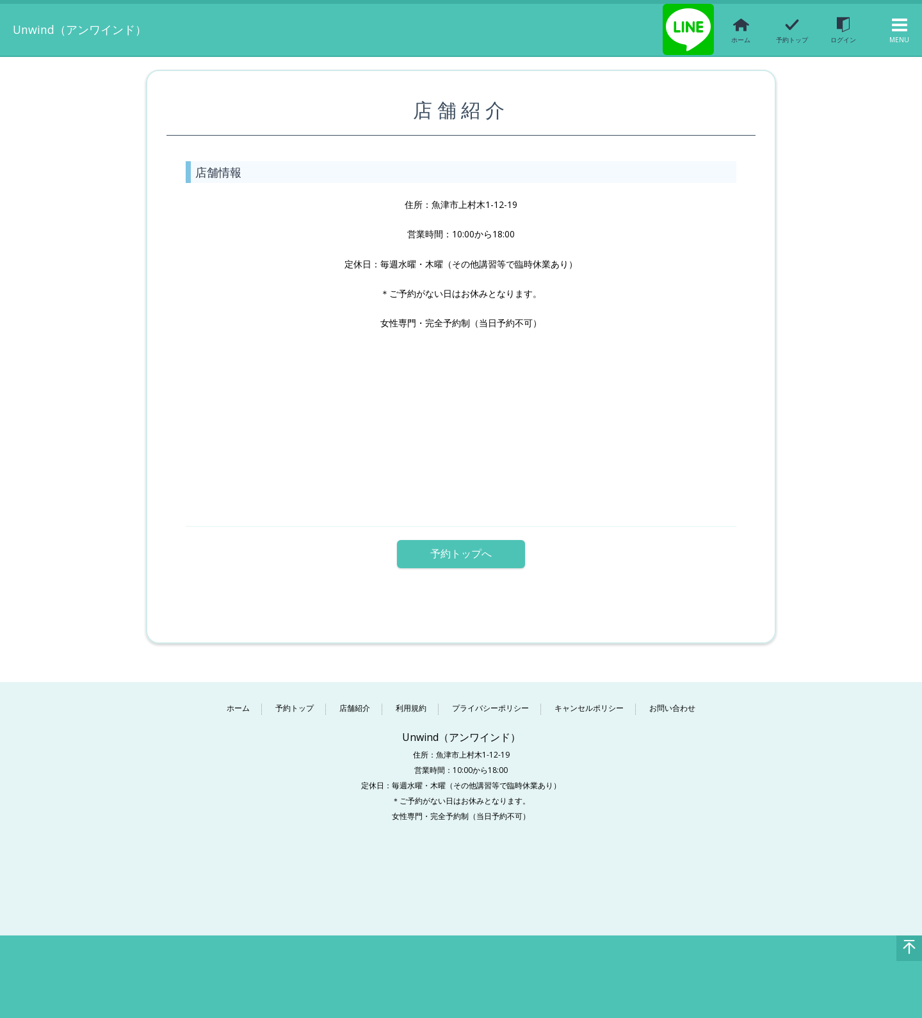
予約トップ (294, 701)
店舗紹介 (354, 701)
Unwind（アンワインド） (97, 29)
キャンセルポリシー (589, 701)
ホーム (238, 701)
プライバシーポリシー (490, 701)
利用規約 (411, 701)
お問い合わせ (672, 701)
